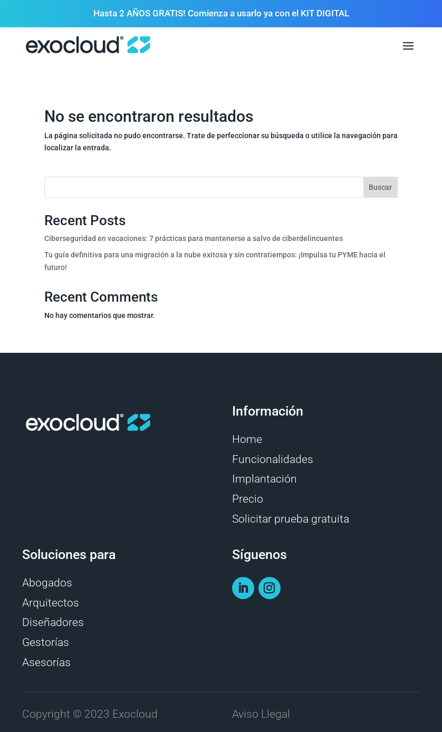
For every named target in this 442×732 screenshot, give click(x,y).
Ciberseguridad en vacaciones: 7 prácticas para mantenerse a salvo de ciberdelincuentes (193, 238)
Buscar (380, 187)
